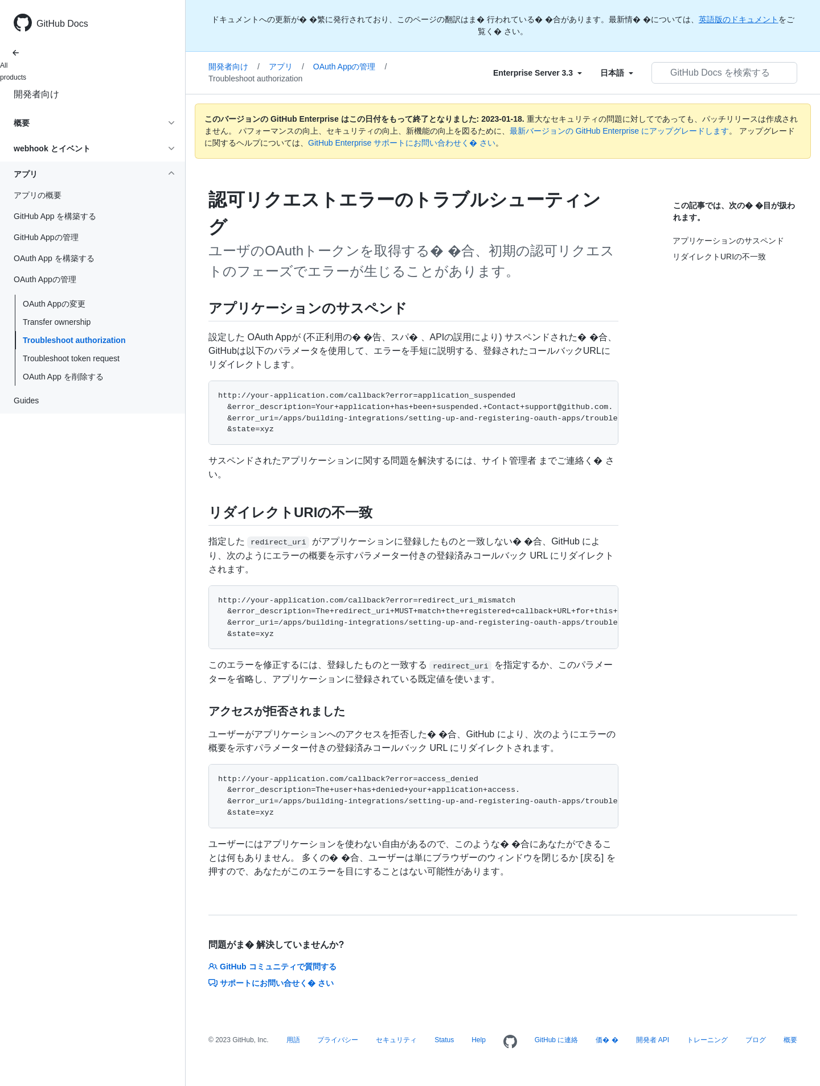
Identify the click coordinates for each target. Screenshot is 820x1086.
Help (479, 1040)
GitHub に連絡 (557, 1040)
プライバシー (337, 1040)
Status (444, 1040)
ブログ (755, 1040)
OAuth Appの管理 (350, 66)
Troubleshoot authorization (74, 340)
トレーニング (707, 1040)
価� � (607, 1040)
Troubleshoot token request (71, 358)
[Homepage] (510, 1042)
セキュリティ (396, 1040)
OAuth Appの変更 (54, 303)
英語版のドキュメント (738, 19)
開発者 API (653, 1040)
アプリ (286, 66)
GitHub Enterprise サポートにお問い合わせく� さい (401, 142)
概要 (790, 1040)
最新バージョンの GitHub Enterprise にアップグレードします (619, 130)
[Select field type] (537, 73)
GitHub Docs (62, 23)
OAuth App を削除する (63, 376)
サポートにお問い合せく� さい (271, 983)
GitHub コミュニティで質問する (272, 966)
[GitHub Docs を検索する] (724, 73)
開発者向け (36, 94)
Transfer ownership (57, 322)
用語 (293, 1040)
